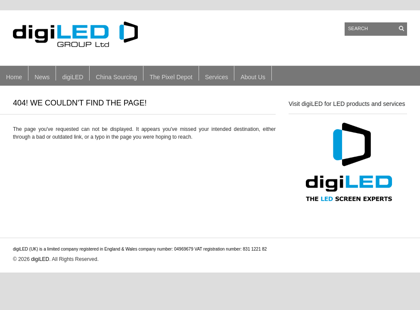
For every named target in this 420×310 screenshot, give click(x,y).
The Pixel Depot (171, 77)
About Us (252, 77)
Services (216, 77)
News (42, 77)
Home (14, 77)
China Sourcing (116, 77)
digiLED (72, 77)
